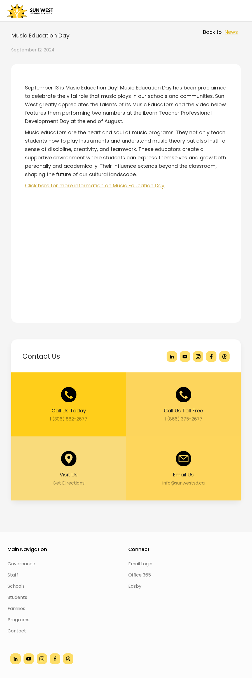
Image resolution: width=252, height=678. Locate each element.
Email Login (140, 564)
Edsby (134, 586)
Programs (18, 619)
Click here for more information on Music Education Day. (95, 185)
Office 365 (139, 575)
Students (17, 597)
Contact (17, 631)
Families (16, 608)
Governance (21, 564)
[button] (238, 10)
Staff (13, 575)
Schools (16, 586)
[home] (30, 10)
